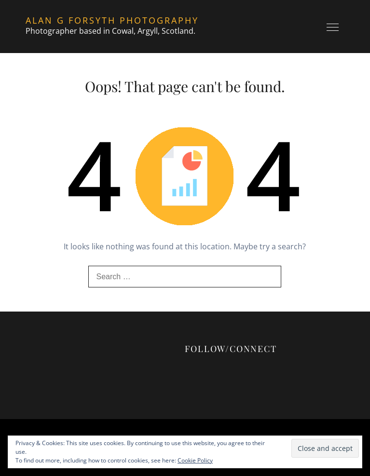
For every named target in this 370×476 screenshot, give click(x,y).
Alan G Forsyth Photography (112, 20)
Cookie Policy (195, 460)
